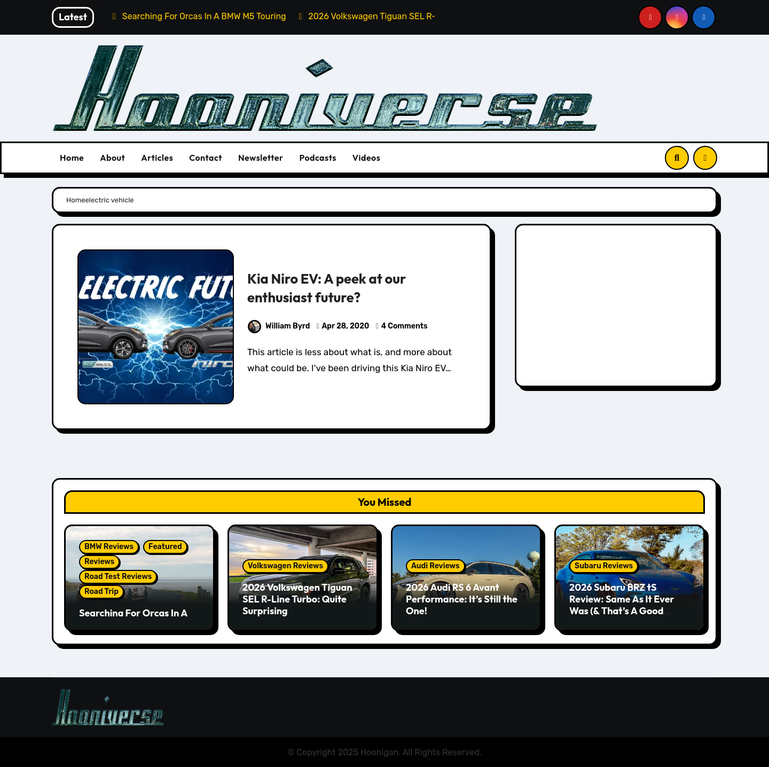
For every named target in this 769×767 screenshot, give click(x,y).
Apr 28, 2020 (345, 326)
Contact (205, 157)
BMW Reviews (109, 546)
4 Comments (404, 326)
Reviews (99, 561)
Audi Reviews (435, 565)
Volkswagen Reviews (285, 565)
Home (72, 157)
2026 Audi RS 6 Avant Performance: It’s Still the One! (461, 598)
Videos (366, 157)
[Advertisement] (617, 308)
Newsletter (260, 157)
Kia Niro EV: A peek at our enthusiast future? (331, 287)
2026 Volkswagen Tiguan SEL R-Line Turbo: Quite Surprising (297, 598)
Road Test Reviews (118, 576)
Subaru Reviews (604, 565)
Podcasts (317, 157)
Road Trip (101, 591)
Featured (165, 546)
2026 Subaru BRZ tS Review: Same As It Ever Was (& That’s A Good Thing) (621, 604)
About (112, 157)
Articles (157, 157)
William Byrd (279, 326)
